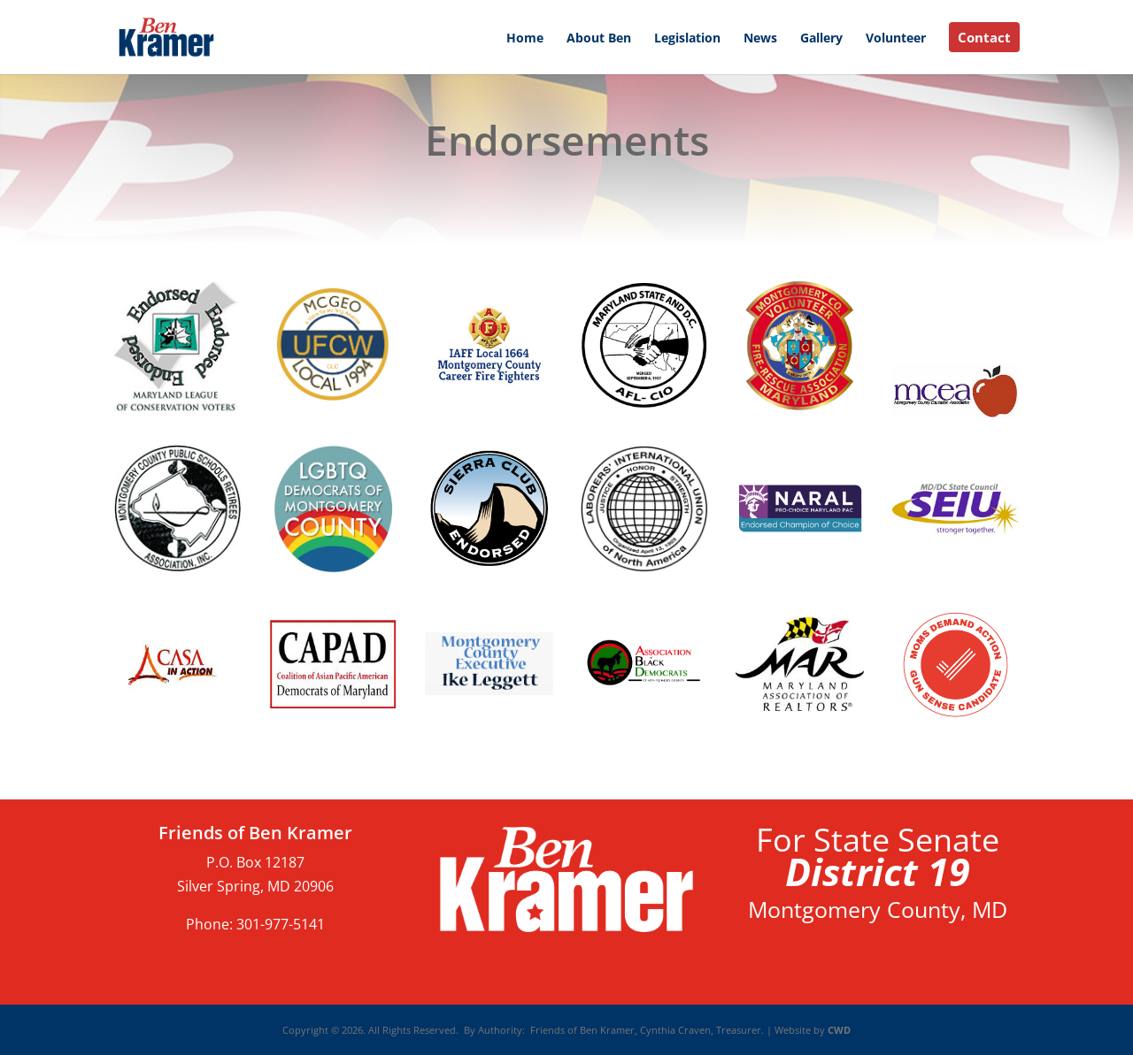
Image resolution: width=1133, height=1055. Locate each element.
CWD (838, 1029)
